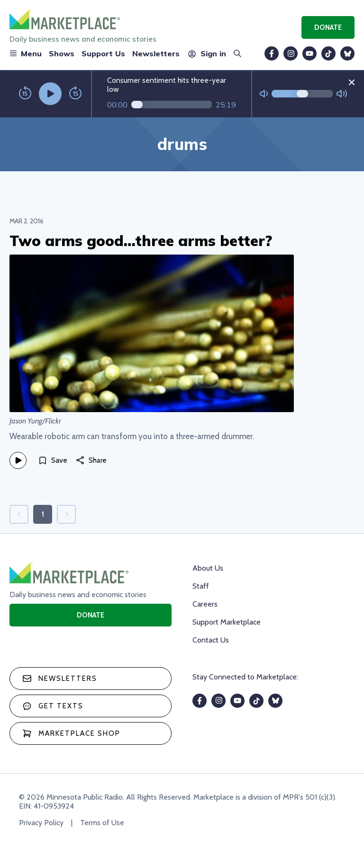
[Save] (52, 460)
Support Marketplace (226, 621)
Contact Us (210, 639)
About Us (207, 568)
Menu (25, 53)
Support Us (103, 53)
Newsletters (156, 53)
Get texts (52, 706)
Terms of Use (102, 822)
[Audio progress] (171, 104)
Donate (328, 27)
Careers (205, 603)
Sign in (206, 53)
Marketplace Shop (71, 733)
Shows (61, 53)
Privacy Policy (41, 822)
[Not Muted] (264, 94)
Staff (200, 586)
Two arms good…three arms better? (140, 240)
